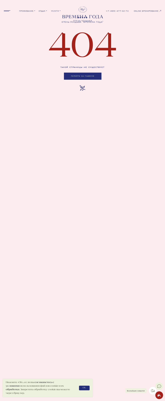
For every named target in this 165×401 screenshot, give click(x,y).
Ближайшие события (136, 391)
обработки (12, 390)
